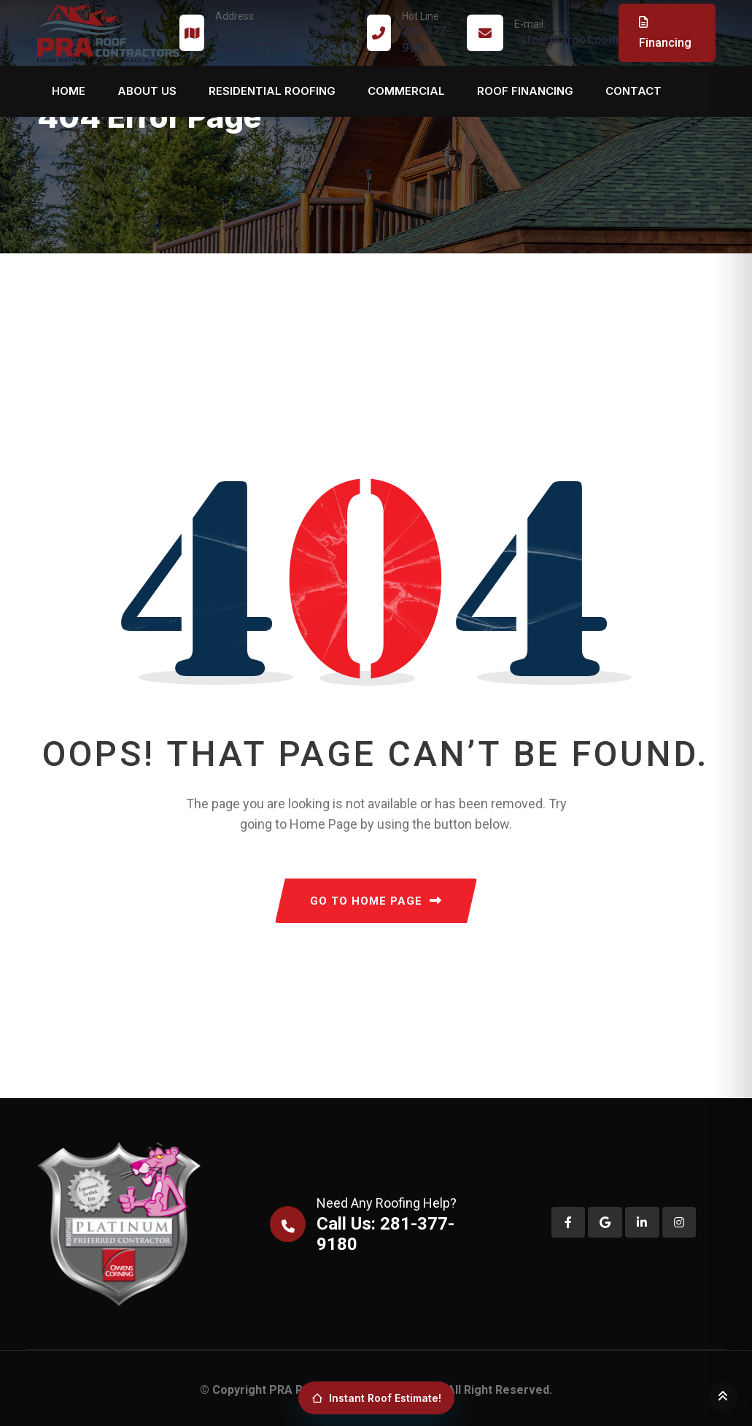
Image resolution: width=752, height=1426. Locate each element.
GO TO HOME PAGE (376, 901)
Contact (633, 91)
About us (147, 91)
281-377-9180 (427, 32)
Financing (665, 33)
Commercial (406, 91)
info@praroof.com (566, 32)
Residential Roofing (272, 91)
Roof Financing (525, 91)
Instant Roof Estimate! (376, 1398)
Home (68, 91)
